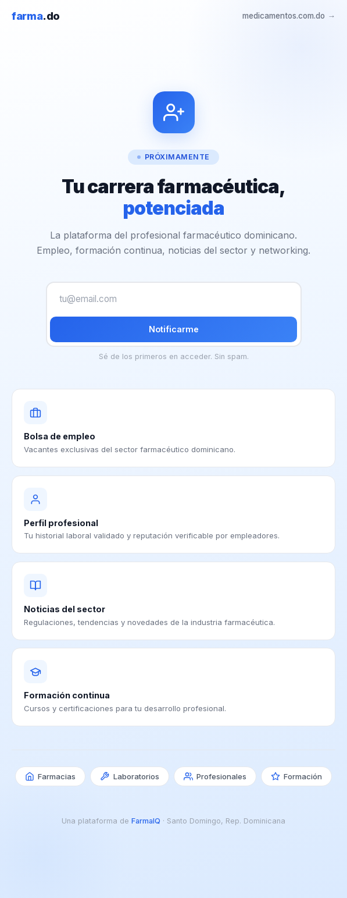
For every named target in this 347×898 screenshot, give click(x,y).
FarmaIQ (145, 821)
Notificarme (174, 329)
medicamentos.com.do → (288, 15)
